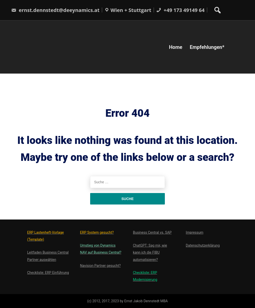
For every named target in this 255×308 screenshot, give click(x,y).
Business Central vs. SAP (152, 232)
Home (175, 47)
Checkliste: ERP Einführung (48, 273)
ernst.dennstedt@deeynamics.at (55, 10)
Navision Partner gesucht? (100, 266)
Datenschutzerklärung (203, 245)
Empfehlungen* (207, 47)
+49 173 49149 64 (180, 10)
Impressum (194, 232)
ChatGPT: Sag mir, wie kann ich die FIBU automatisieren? (150, 252)
